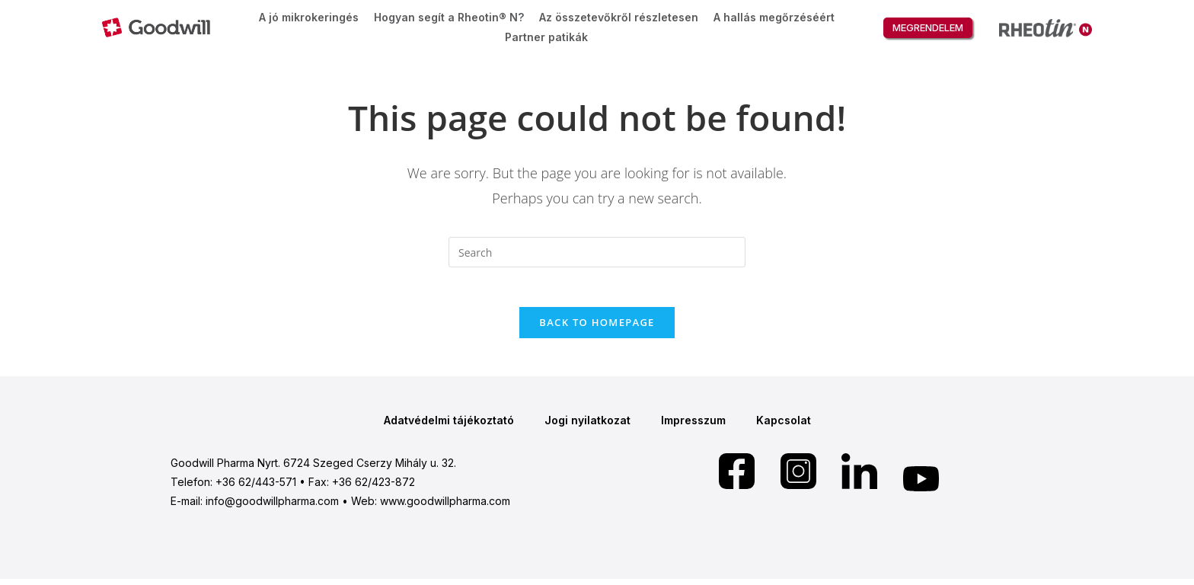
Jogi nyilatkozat (587, 426)
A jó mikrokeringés (309, 17)
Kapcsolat (783, 426)
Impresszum (693, 426)
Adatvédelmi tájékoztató (449, 426)
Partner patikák (546, 36)
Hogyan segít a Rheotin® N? (449, 17)
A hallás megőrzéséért (774, 17)
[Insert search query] (597, 252)
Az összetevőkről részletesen (618, 17)
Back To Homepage (596, 328)
